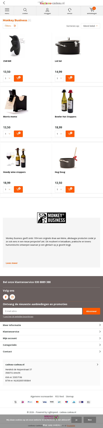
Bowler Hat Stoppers (65, 116)
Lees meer (12, 263)
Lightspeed (53, 412)
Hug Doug (60, 172)
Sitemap (70, 396)
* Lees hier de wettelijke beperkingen (18, 316)
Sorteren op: (72, 26)
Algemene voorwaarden (42, 396)
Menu (7, 11)
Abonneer (91, 311)
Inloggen (47, 11)
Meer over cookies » (52, 425)
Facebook (5, 296)
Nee (90, 420)
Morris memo (10, 116)
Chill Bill (7, 61)
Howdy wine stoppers (14, 172)
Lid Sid (58, 61)
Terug (4, 3)
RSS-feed (59, 396)
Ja (76, 420)
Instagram (12, 296)
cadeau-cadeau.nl (68, 412)
